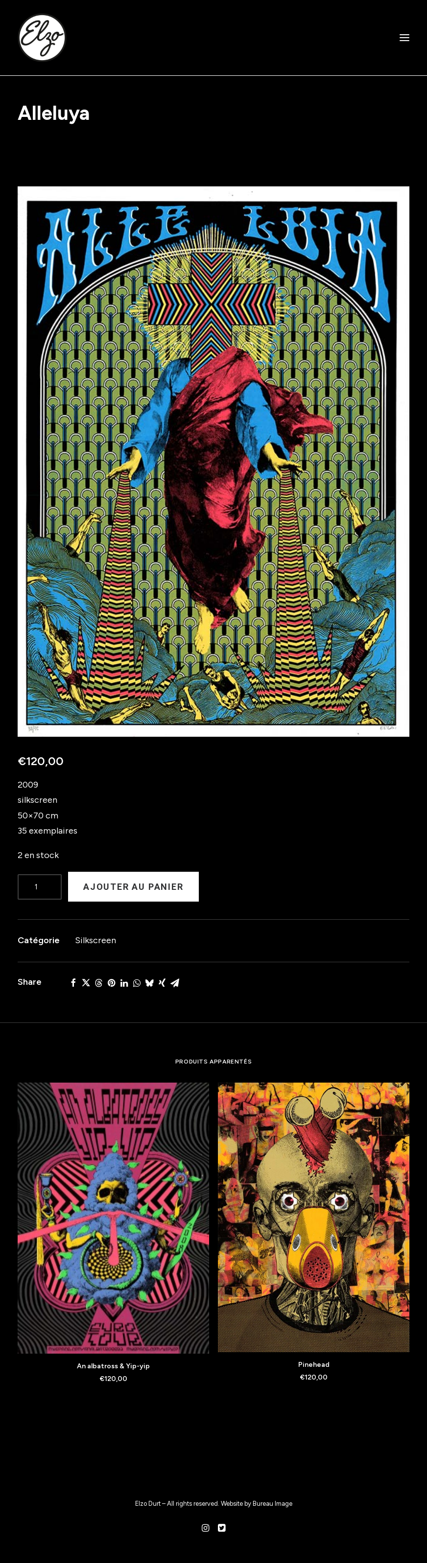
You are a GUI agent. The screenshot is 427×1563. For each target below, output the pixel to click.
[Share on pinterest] (111, 983)
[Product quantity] (40, 887)
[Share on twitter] (86, 983)
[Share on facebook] (73, 983)
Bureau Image (272, 1503)
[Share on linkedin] (124, 983)
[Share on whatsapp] (136, 983)
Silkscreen (95, 940)
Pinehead (314, 1364)
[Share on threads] (98, 983)
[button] (404, 37)
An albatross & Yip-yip (113, 1366)
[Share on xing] (162, 983)
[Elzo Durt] (42, 37)
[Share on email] (175, 983)
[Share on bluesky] (149, 983)
